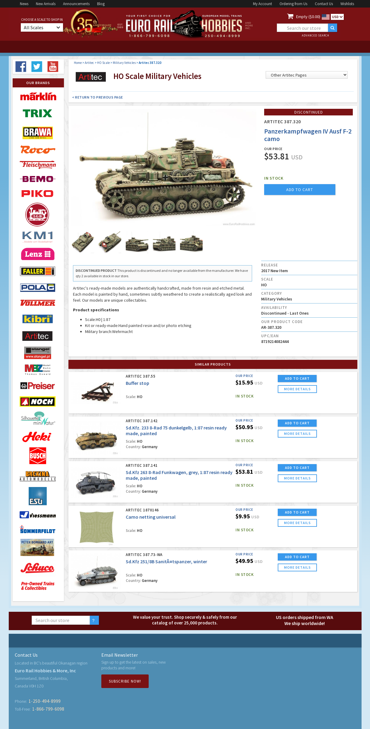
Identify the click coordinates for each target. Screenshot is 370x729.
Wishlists (347, 3)
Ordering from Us (293, 3)
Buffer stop (137, 383)
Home (78, 63)
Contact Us (324, 3)
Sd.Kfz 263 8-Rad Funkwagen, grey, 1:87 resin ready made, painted (179, 475)
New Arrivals (45, 3)
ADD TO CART (297, 378)
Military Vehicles (124, 63)
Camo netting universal (151, 517)
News (24, 3)
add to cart (299, 189)
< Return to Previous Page (97, 97)
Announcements (76, 3)
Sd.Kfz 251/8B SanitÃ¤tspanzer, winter (166, 561)
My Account (262, 3)
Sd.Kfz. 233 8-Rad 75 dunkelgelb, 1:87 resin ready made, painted (176, 430)
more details (297, 389)
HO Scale (103, 63)
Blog (101, 3)
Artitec (89, 63)
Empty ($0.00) (308, 16)
